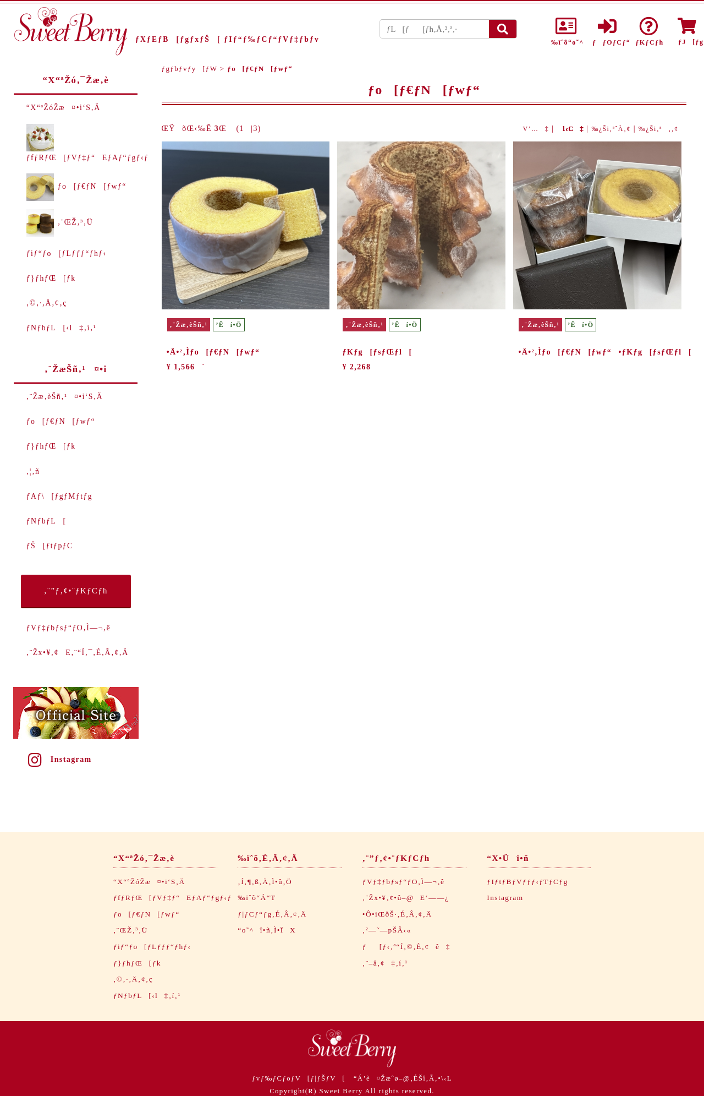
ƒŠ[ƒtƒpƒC (49, 546)
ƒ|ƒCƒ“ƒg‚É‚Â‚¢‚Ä (272, 914)
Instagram (59, 759)
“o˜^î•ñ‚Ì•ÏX (267, 930)
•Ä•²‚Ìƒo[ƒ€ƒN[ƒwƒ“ (213, 352)
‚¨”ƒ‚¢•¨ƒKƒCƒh (76, 590)
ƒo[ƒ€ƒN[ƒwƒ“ (76, 186)
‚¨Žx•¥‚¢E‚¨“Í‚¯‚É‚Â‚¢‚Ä (77, 652)
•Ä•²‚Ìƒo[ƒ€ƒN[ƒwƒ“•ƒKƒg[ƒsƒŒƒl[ (605, 352)
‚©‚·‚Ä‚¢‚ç (46, 303)
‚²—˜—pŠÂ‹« (386, 930)
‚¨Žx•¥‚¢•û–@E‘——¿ (405, 897)
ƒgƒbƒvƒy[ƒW (190, 68)
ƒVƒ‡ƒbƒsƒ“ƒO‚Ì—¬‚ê (68, 628)
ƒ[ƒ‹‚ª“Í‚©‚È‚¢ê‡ (406, 946)
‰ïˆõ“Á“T (257, 897)
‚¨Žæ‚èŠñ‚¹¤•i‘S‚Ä (64, 396)
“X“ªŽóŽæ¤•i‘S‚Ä (63, 107)
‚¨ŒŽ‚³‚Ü (59, 222)
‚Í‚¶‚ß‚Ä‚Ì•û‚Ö (265, 881)
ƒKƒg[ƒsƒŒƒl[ (378, 352)
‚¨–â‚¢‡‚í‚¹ (385, 963)
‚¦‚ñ (33, 471)
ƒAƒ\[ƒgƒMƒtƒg (59, 496)
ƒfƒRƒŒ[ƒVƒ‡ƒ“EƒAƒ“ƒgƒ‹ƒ (175, 897)
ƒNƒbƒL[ (46, 521)
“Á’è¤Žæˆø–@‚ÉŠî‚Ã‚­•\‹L (403, 1078)
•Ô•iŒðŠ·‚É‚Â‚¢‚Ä (397, 914)
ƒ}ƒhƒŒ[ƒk (51, 278)
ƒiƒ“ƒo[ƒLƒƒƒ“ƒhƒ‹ (66, 253)
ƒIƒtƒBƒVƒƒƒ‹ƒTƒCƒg (527, 881)
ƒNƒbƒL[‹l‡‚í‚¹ (61, 328)
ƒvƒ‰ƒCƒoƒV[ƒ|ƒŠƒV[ (298, 1078)
